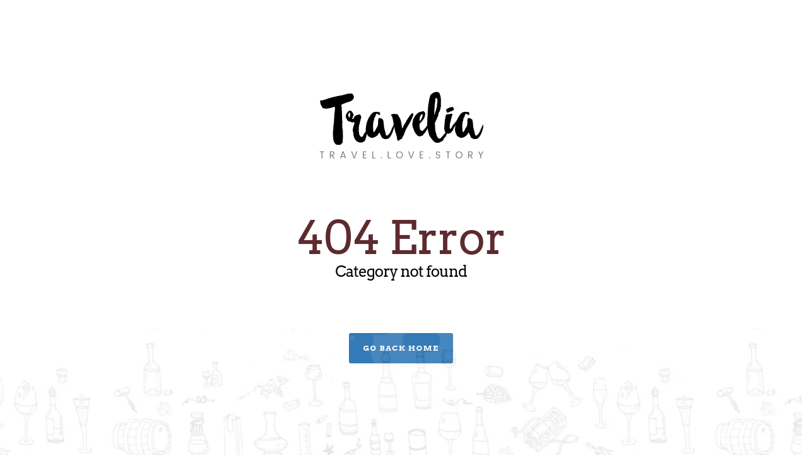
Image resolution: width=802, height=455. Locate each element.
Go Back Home (401, 348)
